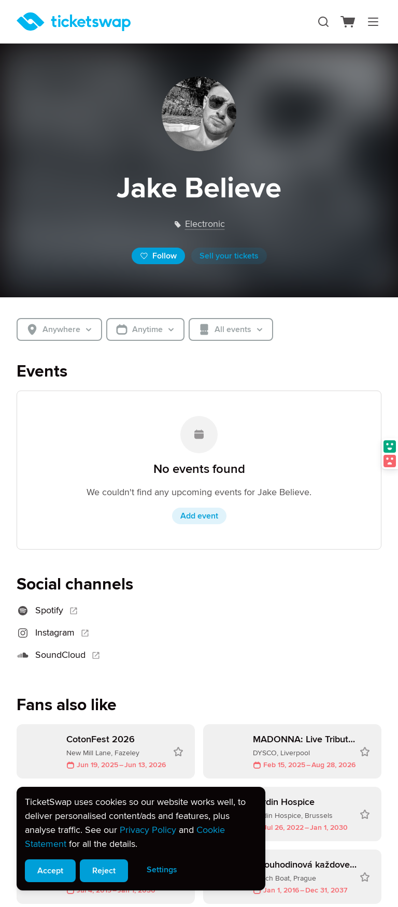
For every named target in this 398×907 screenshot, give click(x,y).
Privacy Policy (148, 830)
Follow (158, 256)
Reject (104, 871)
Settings (162, 870)
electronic (205, 223)
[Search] (323, 21)
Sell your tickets (229, 256)
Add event (199, 516)
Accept (50, 871)
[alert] (141, 838)
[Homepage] (74, 21)
